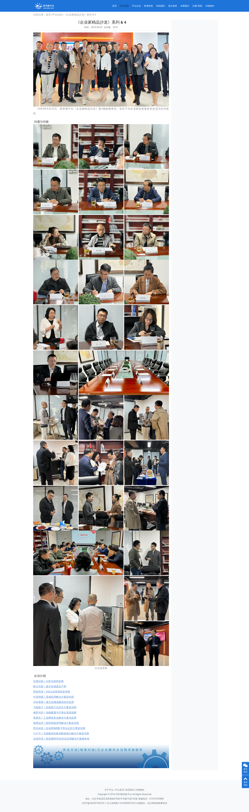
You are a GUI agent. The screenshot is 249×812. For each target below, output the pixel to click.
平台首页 (119, 790)
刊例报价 (209, 6)
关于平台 (108, 790)
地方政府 (172, 6)
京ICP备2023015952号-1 (94, 803)
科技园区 (160, 6)
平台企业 (136, 6)
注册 (194, 6)
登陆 (200, 6)
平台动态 (124, 6)
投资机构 (148, 6)
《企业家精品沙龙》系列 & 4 (80, 14)
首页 (114, 6)
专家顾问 (184, 6)
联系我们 (130, 790)
